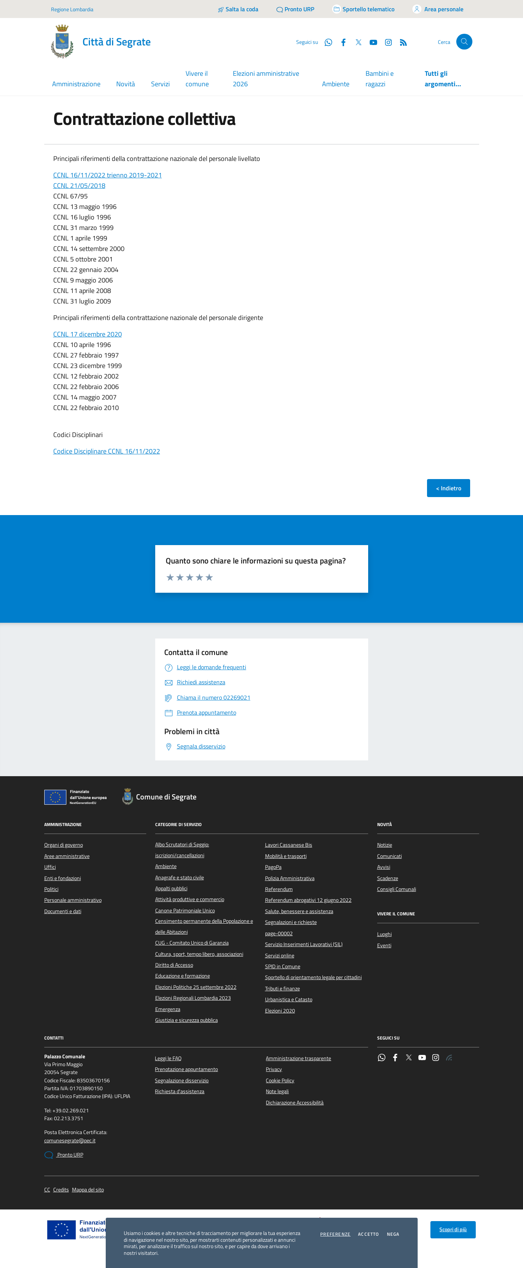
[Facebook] (340, 41)
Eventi (384, 945)
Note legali (277, 1091)
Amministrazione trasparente (298, 1058)
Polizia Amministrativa (290, 878)
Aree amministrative (67, 856)
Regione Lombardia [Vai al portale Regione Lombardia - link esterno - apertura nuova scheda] (72, 9)
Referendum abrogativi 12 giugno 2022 (308, 900)
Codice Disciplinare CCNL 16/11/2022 (106, 451)
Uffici (50, 867)
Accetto (368, 1234)
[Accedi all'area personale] (437, 9)
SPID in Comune (282, 966)
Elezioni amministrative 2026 (266, 78)
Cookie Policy (280, 1080)
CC (47, 1190)
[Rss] (400, 41)
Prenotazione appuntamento (186, 1069)
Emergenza (167, 1009)
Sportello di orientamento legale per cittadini (313, 977)
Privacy (274, 1069)
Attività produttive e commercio (189, 899)
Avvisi (383, 867)
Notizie (384, 845)
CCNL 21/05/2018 (79, 185)
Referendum (279, 889)
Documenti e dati (62, 911)
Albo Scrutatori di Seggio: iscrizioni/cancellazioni (182, 849)
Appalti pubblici (171, 888)
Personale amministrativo (73, 900)
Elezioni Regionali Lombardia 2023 (193, 998)
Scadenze (387, 878)
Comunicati (389, 856)
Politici (51, 889)
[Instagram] (385, 41)
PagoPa (273, 867)
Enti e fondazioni (62, 878)
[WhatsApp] (325, 41)
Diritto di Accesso (174, 965)
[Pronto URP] (295, 9)
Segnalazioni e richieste (291, 922)
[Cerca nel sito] (464, 42)
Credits (61, 1190)
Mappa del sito (88, 1190)
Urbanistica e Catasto (288, 999)
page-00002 (279, 933)
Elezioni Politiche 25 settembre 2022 (196, 987)
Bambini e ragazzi (380, 78)
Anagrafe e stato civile (179, 877)
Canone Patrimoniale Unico (185, 910)
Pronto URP (63, 1155)
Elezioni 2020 (280, 1011)
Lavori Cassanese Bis (288, 845)
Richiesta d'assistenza (179, 1091)
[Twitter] (355, 41)
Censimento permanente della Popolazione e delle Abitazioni (204, 926)
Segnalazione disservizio (181, 1080)
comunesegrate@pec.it (70, 1141)
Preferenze (335, 1234)
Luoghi (384, 934)
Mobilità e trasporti (286, 856)
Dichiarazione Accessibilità (295, 1102)
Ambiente (335, 84)
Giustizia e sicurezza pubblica (186, 1020)
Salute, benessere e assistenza (299, 911)
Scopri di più (453, 1229)
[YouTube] (370, 41)
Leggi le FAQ (168, 1058)
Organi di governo (63, 845)
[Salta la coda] (237, 9)
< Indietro (448, 488)
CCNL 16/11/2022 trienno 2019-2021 (107, 175)
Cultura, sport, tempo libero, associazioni (199, 954)
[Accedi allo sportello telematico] (363, 9)
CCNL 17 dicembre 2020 (87, 334)
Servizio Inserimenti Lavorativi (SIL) (304, 944)
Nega (393, 1234)
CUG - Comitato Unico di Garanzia (192, 943)
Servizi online (279, 955)
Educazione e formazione (182, 976)
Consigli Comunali (396, 889)
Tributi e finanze (282, 988)
